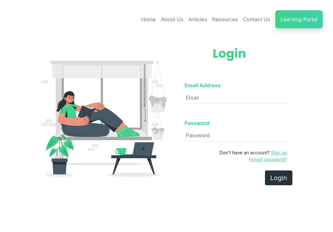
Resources (225, 19)
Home (148, 19)
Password (197, 123)
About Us (172, 19)
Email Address (202, 85)
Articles (198, 19)
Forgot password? (268, 159)
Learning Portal (299, 19)
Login (278, 178)
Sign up (279, 152)
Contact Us (256, 19)
